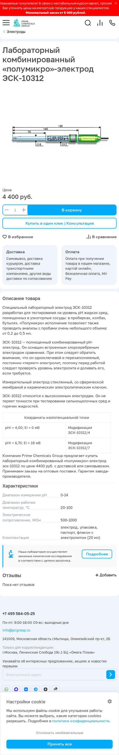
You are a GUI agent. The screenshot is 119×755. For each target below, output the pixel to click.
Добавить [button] (106, 575)
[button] (87, 22)
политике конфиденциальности (80, 721)
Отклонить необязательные (59, 733)
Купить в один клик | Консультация (59, 223)
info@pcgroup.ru (16, 630)
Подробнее (97, 553)
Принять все (60, 743)
